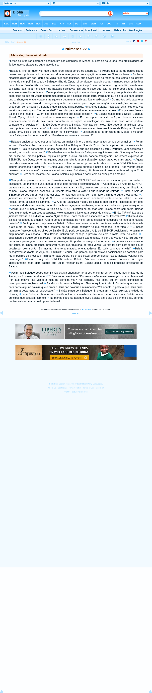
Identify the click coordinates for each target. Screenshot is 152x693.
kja (12, 42)
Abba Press (86, 309)
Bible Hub (76, 313)
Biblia (6, 42)
